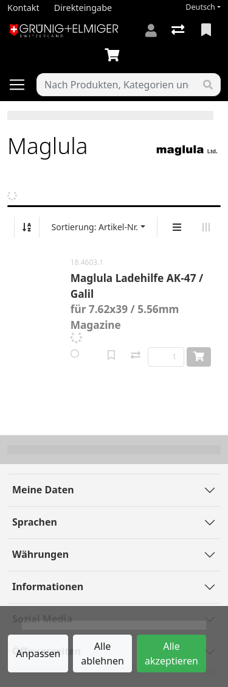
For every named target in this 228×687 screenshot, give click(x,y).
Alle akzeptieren (171, 653)
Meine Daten (43, 489)
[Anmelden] (151, 30)
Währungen (40, 554)
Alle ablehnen (102, 653)
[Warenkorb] (114, 55)
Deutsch (200, 7)
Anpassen (38, 653)
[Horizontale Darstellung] (206, 227)
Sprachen (34, 522)
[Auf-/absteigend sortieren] (26, 227)
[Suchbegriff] (116, 84)
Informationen (47, 586)
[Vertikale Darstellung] (177, 227)
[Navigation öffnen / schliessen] (21, 84)
